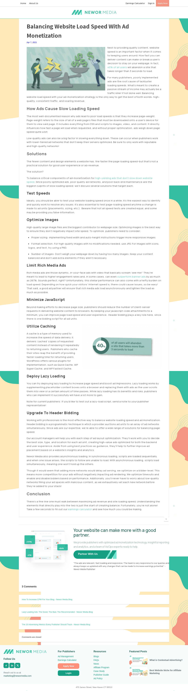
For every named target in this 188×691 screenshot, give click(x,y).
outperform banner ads (131, 276)
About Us (33, 3)
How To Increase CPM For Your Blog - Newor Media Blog (47, 599)
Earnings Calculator (135, 3)
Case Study (99, 671)
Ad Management (66, 656)
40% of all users (117, 67)
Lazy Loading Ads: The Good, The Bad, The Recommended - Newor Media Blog (57, 612)
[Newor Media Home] (25, 651)
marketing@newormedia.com (17, 676)
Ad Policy (98, 678)
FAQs (96, 660)
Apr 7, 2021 (32, 42)
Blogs (96, 656)
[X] (17, 665)
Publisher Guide (101, 675)
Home (23, 3)
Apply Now (162, 3)
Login (68, 673)
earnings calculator (80, 509)
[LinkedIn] (12, 665)
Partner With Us (88, 553)
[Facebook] (6, 665)
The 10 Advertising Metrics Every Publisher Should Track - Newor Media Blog (56, 624)
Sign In (151, 3)
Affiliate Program (101, 667)
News (96, 664)
